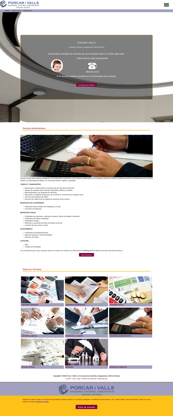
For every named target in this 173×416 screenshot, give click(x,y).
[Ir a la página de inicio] (19, 8)
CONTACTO (27, 10)
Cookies (68, 379)
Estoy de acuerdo (86, 407)
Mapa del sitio (102, 379)
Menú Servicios (86, 255)
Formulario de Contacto (86, 85)
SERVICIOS (16, 10)
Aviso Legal (76, 379)
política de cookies (42, 402)
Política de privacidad (89, 379)
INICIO (7, 10)
